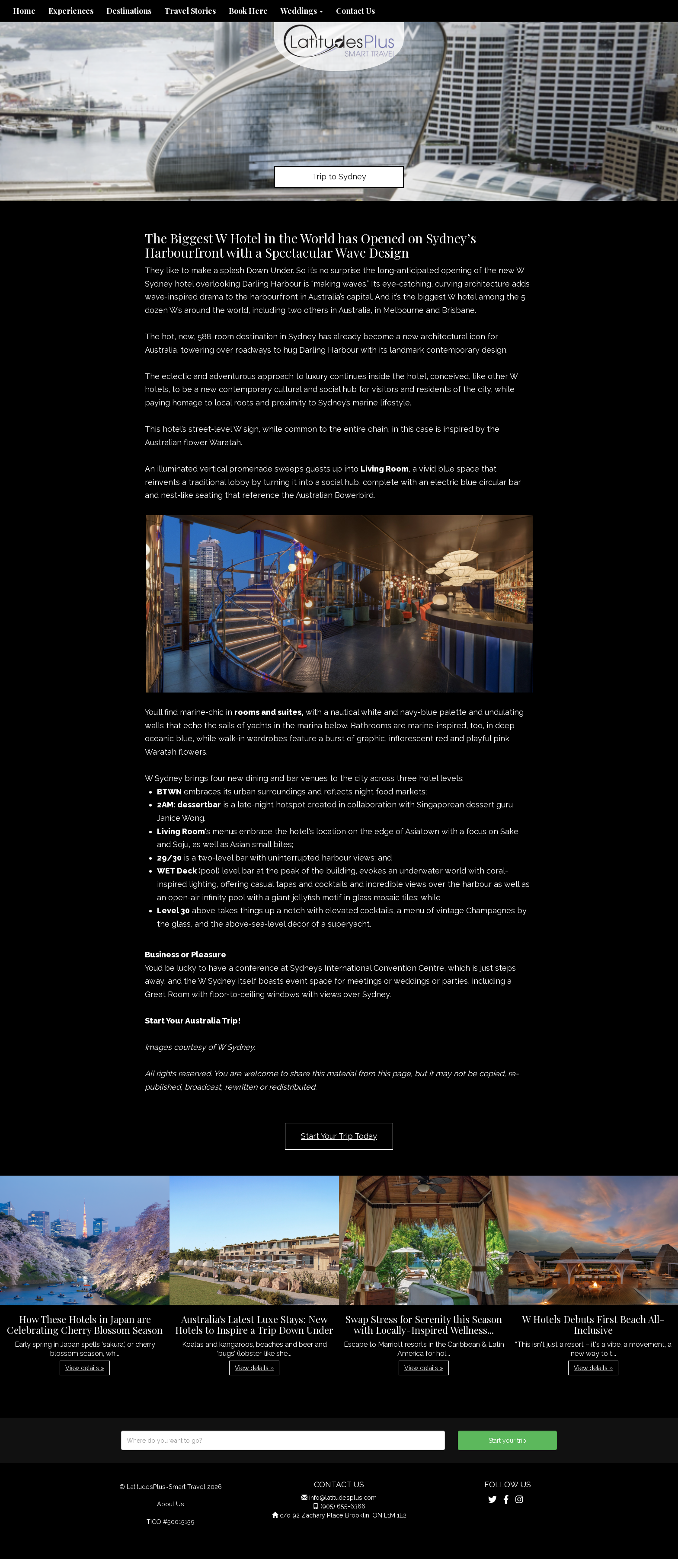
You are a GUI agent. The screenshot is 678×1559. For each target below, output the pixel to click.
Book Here (248, 11)
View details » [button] (84, 1368)
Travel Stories (190, 11)
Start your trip (507, 1440)
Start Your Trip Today (339, 1136)
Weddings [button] (302, 11)
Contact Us (355, 11)
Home (24, 11)
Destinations (128, 11)
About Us (170, 1504)
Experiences (70, 11)
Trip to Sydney (339, 176)
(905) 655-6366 (342, 1506)
